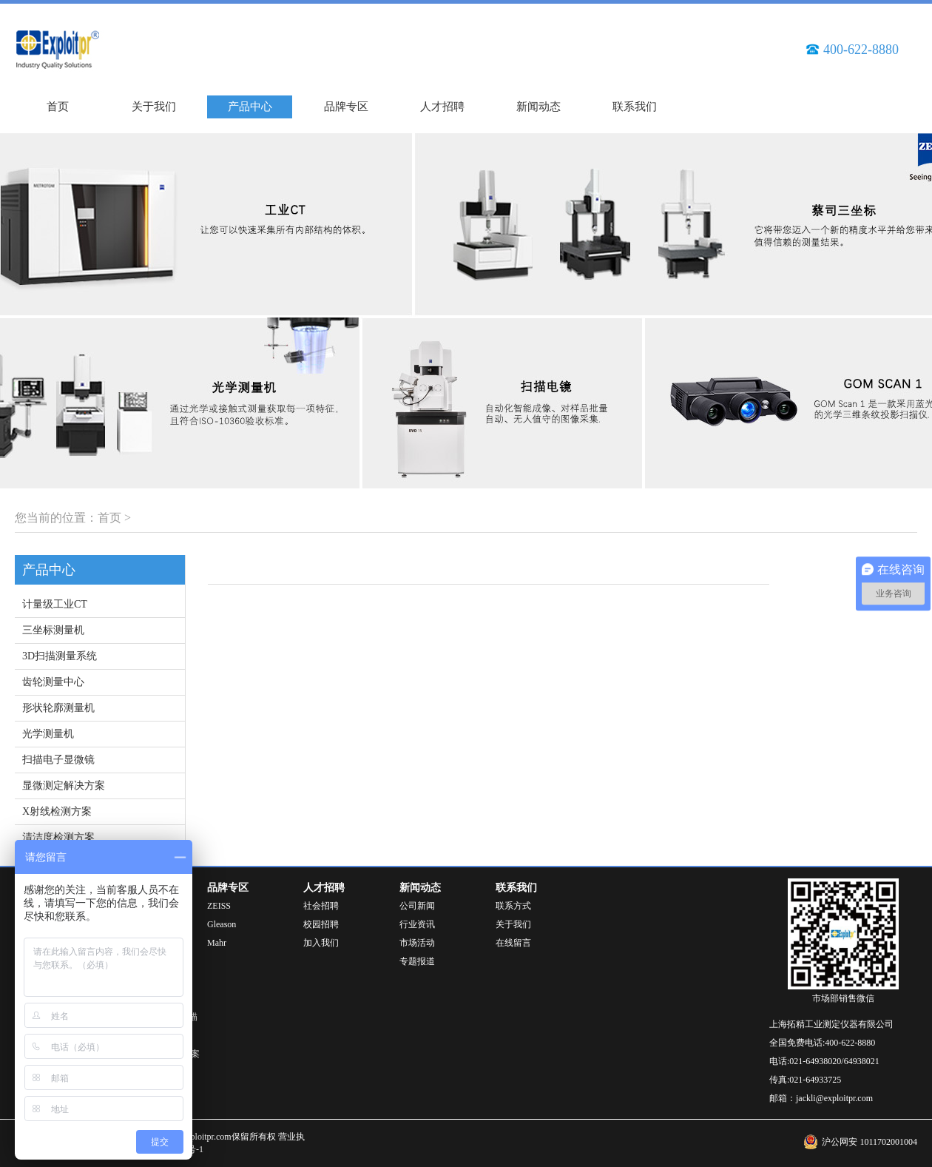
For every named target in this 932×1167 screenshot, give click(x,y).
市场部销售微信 (843, 998)
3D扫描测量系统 (59, 656)
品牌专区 (346, 106)
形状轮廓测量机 (58, 707)
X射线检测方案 (57, 811)
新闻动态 (538, 106)
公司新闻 (417, 906)
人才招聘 (442, 106)
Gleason (221, 924)
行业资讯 (417, 924)
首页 (58, 106)
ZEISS (219, 906)
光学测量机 (48, 733)
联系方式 (513, 906)
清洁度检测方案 (58, 837)
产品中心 (250, 106)
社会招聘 (321, 906)
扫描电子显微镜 (58, 759)
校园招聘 (321, 924)
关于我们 (154, 106)
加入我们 (321, 943)
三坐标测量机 (53, 630)
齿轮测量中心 (53, 681)
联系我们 (634, 106)
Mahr (216, 943)
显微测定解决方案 (63, 785)
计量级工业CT (54, 604)
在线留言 (513, 943)
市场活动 (417, 943)
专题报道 (417, 961)
